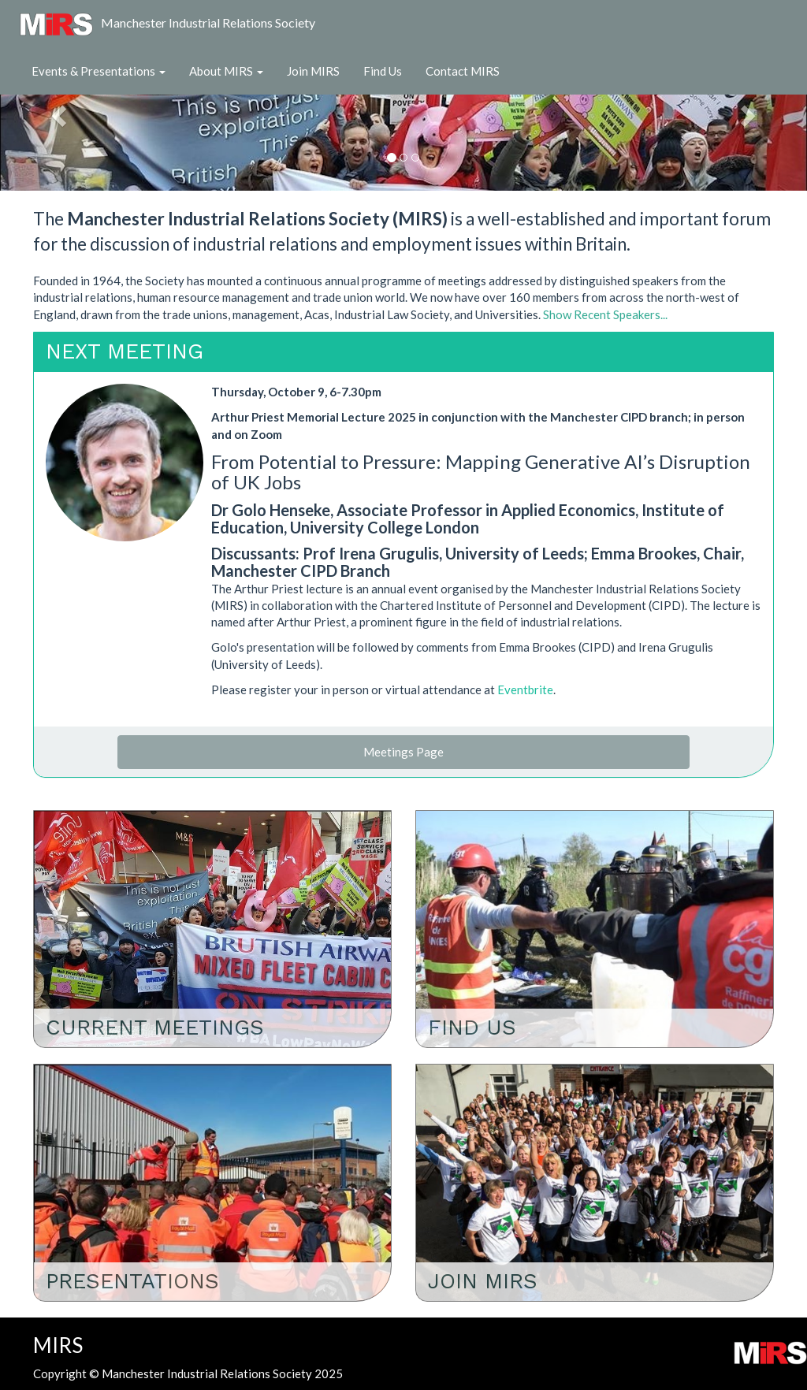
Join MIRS (313, 71)
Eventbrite (525, 689)
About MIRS (226, 71)
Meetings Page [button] (403, 752)
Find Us (382, 71)
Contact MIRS (463, 71)
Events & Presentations (98, 71)
